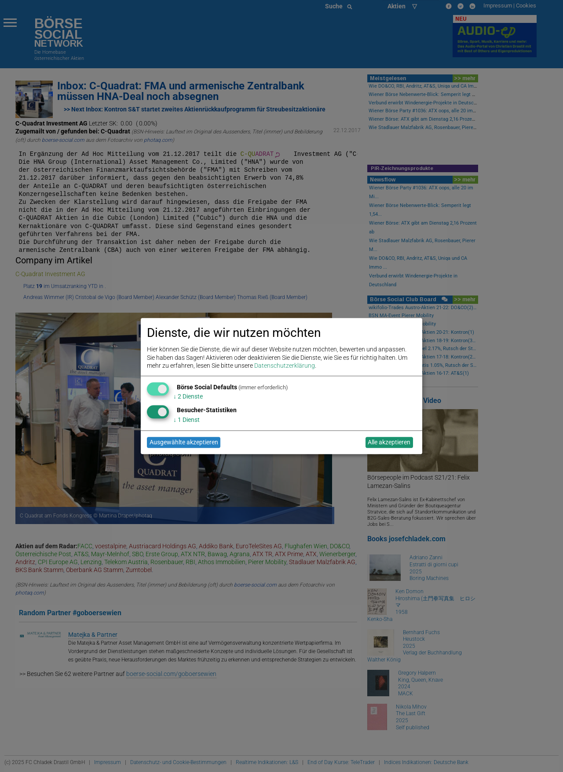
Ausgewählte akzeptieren (184, 442)
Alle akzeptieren (389, 442)
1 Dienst (186, 419)
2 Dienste (188, 396)
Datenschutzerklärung (284, 365)
